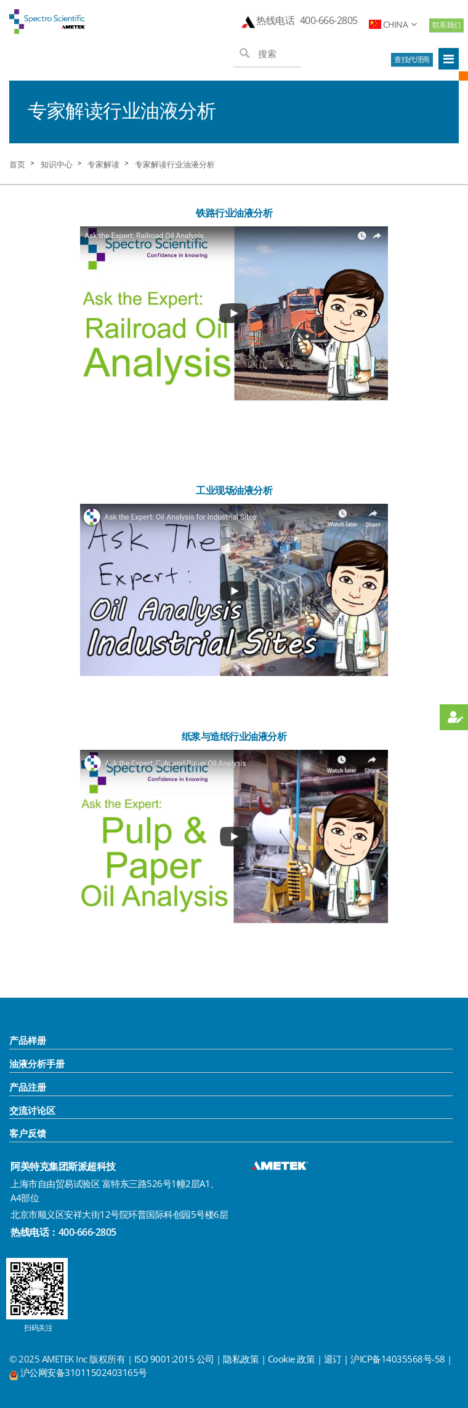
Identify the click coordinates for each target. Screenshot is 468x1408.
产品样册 (27, 1040)
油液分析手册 (37, 1063)
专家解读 (103, 165)
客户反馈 (27, 1133)
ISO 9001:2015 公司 (174, 1359)
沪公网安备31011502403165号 (83, 1372)
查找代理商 (412, 59)
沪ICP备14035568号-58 (398, 1359)
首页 (17, 165)
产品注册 (27, 1087)
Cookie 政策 (291, 1359)
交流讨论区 (32, 1110)
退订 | (337, 1359)
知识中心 (57, 165)
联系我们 (446, 25)
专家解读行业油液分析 (175, 165)
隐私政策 (241, 1359)
